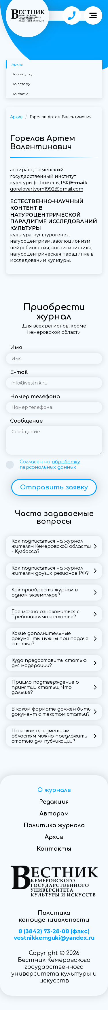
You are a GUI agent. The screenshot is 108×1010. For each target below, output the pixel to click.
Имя (16, 347)
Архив (17, 64)
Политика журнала (54, 825)
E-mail (19, 372)
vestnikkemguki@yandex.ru (54, 938)
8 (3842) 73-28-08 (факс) (54, 931)
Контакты (54, 849)
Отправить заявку (54, 487)
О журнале (54, 790)
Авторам (54, 813)
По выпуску (22, 74)
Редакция (54, 802)
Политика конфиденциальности (54, 916)
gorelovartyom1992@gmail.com (46, 189)
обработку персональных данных (50, 464)
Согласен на (50, 464)
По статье (20, 94)
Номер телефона (35, 396)
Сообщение (26, 421)
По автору (21, 84)
